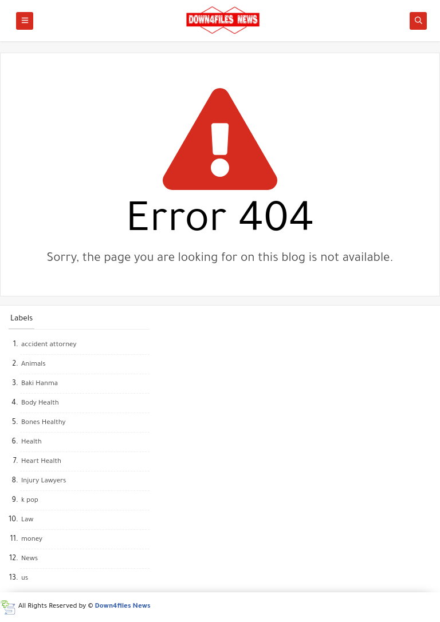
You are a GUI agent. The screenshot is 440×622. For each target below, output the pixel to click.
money (31, 540)
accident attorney (48, 345)
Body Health (40, 403)
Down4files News (123, 607)
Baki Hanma (39, 384)
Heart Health (41, 462)
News (29, 559)
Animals (33, 365)
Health (31, 442)
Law (27, 520)
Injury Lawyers (43, 481)
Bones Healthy (43, 423)
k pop (29, 501)
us (24, 579)
